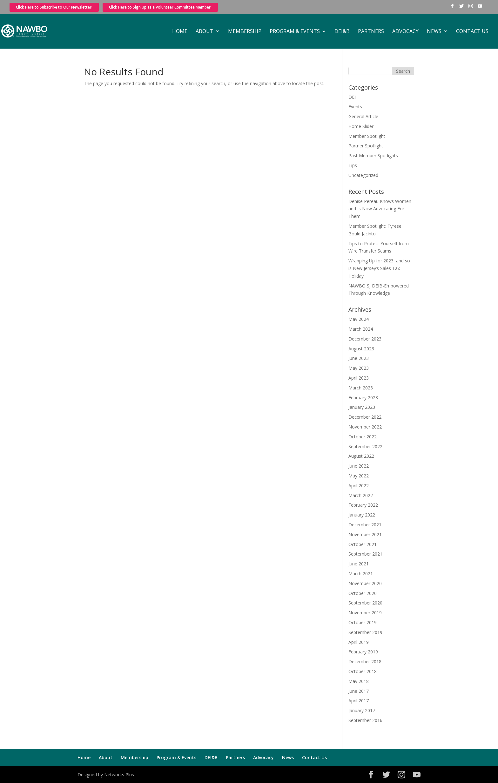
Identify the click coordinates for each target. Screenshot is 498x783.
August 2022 (361, 456)
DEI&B (342, 32)
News (434, 32)
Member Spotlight (366, 136)
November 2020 (365, 583)
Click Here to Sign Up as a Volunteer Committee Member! (160, 7)
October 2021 (362, 544)
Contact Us (472, 32)
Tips (352, 165)
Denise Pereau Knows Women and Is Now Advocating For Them (379, 208)
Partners (371, 32)
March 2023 (360, 388)
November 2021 (365, 534)
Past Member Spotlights (373, 155)
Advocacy (405, 32)
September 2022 (365, 446)
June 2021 (358, 564)
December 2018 (364, 661)
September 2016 (365, 720)
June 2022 (358, 466)
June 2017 (358, 691)
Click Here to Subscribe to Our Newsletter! (54, 7)
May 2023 (358, 368)
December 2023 (364, 339)
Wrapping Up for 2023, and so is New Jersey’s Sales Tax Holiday (379, 268)
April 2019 (358, 642)
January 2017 (361, 710)
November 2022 (365, 427)
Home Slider (361, 126)
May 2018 (358, 681)
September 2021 (365, 554)
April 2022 (358, 486)
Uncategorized (363, 175)
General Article (363, 116)
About (204, 32)
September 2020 (365, 603)
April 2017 (358, 701)
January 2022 (361, 515)
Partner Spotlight (365, 146)
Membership (244, 32)
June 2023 (358, 358)
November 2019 (365, 613)
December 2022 (364, 417)
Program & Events (295, 32)
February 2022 (363, 505)
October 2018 (362, 671)
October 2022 (362, 437)
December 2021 (364, 525)
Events (355, 107)
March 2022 (360, 495)
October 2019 (362, 622)
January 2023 (361, 407)
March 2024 (360, 329)
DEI (352, 97)
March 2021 (360, 573)
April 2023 (358, 378)
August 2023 (361, 349)
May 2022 (358, 476)
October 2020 (362, 593)
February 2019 (363, 652)
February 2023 (363, 398)
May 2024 (358, 319)
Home (179, 32)
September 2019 (365, 632)
